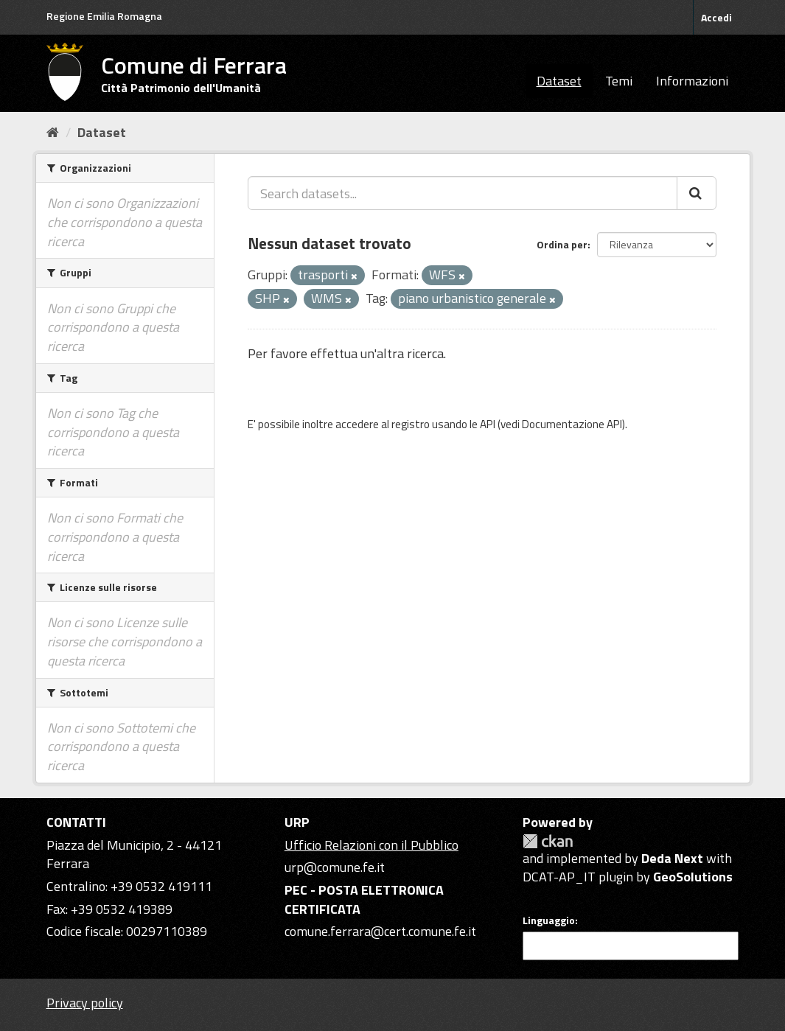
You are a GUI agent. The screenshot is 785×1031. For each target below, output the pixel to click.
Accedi (716, 17)
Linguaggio (549, 920)
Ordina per (562, 244)
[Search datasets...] (462, 193)
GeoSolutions (693, 877)
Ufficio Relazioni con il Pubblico (371, 845)
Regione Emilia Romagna (104, 16)
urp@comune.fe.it (335, 867)
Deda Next (672, 858)
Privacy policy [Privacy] (84, 1003)
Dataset (559, 81)
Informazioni (692, 81)
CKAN (548, 841)
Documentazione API (572, 424)
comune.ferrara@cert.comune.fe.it (380, 931)
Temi (618, 81)
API (487, 424)
